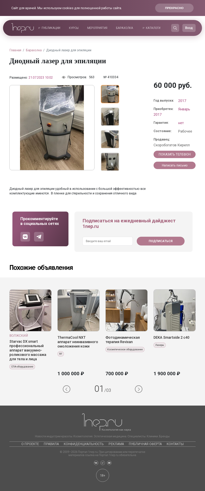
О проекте (30, 444)
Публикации (51, 28)
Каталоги (153, 28)
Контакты (175, 444)
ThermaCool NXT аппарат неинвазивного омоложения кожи (77, 341)
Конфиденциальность (84, 444)
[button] (66, 389)
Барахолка (124, 28)
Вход (189, 28)
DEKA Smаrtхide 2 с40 (171, 337)
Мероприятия (97, 28)
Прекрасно (174, 8)
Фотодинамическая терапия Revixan (123, 339)
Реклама (116, 444)
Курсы (73, 28)
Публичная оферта (145, 444)
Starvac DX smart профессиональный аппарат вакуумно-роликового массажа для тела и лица (27, 350)
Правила (51, 444)
